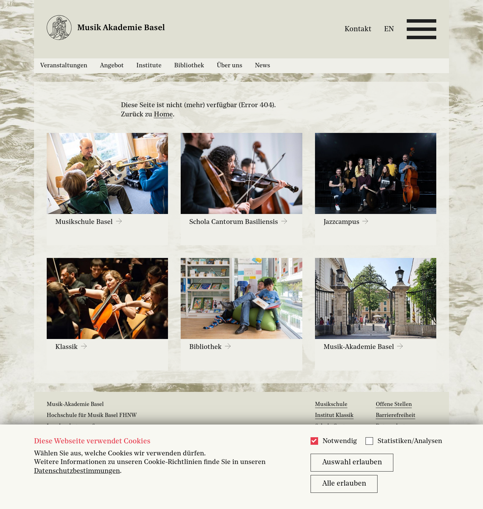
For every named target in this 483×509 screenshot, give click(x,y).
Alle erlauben (344, 483)
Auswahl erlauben (352, 462)
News (262, 66)
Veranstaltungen (63, 66)
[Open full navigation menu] (421, 29)
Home (163, 114)
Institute (148, 66)
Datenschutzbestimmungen (77, 471)
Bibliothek (189, 66)
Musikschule (331, 404)
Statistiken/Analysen (410, 441)
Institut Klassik (334, 415)
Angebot (112, 66)
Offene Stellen (394, 404)
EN (389, 29)
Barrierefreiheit (395, 415)
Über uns (229, 66)
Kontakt (358, 29)
